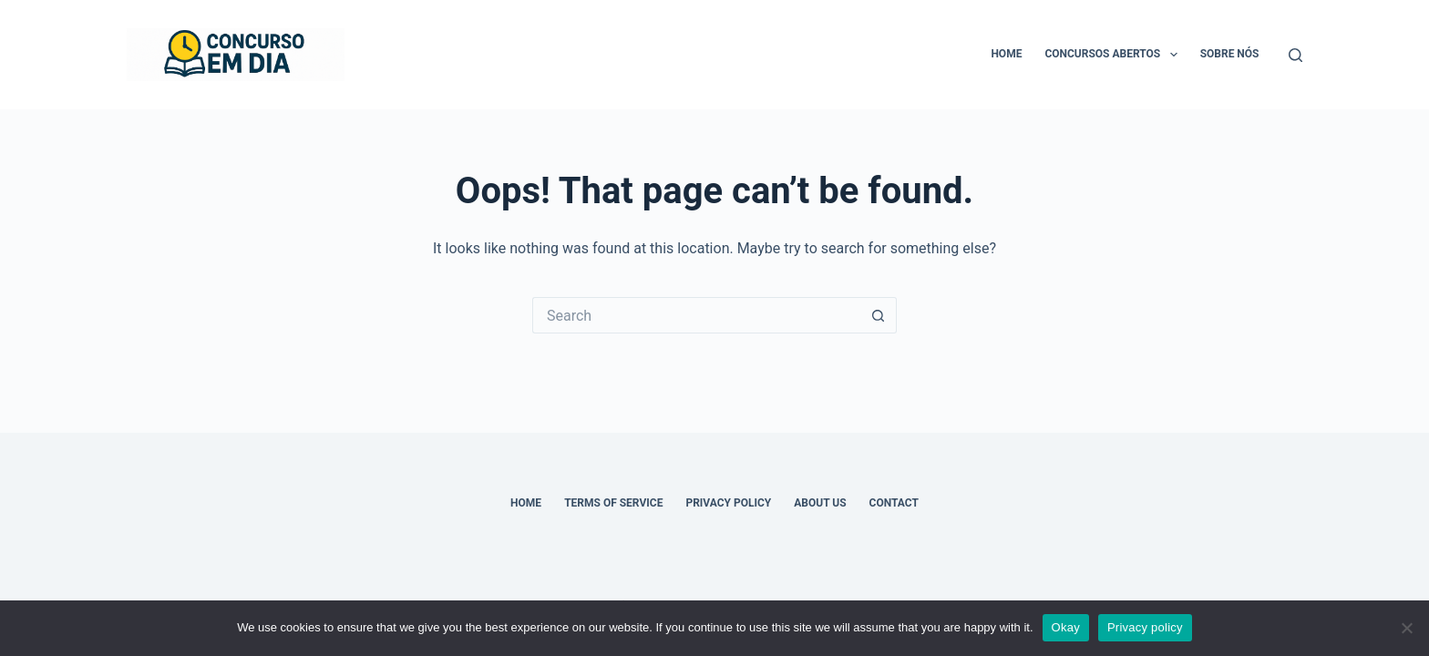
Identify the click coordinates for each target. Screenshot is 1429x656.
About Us (820, 503)
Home (1006, 53)
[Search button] (878, 315)
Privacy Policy (728, 503)
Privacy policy (1145, 627)
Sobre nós (1229, 53)
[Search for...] (696, 315)
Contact (894, 503)
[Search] (1295, 55)
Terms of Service (613, 503)
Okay (1066, 627)
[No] (1406, 628)
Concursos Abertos (1114, 55)
